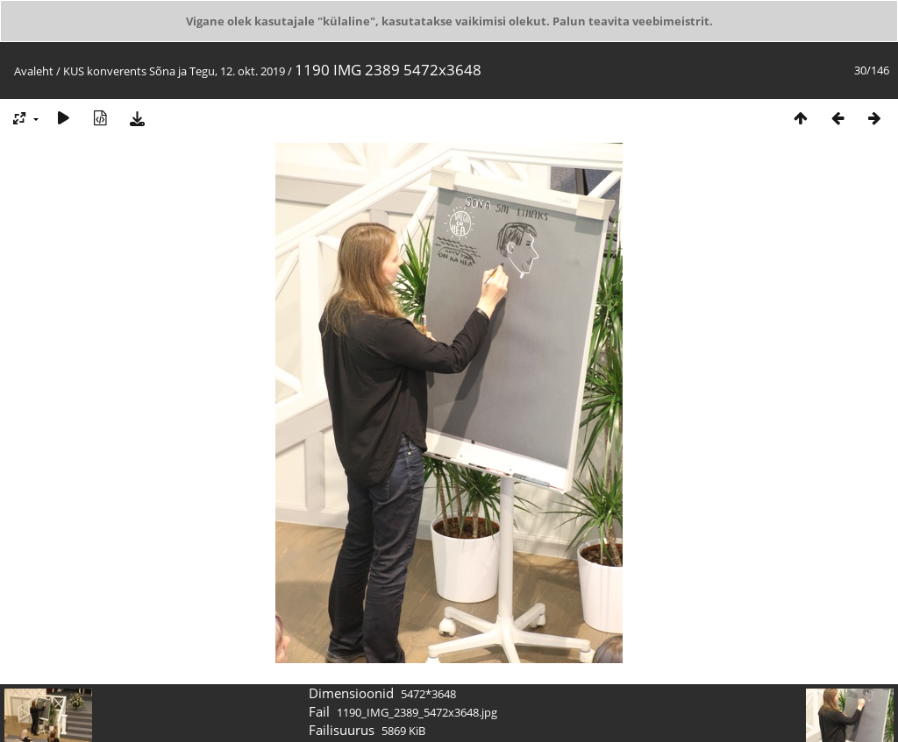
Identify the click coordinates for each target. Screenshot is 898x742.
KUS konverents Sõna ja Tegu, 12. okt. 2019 (174, 71)
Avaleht (33, 71)
